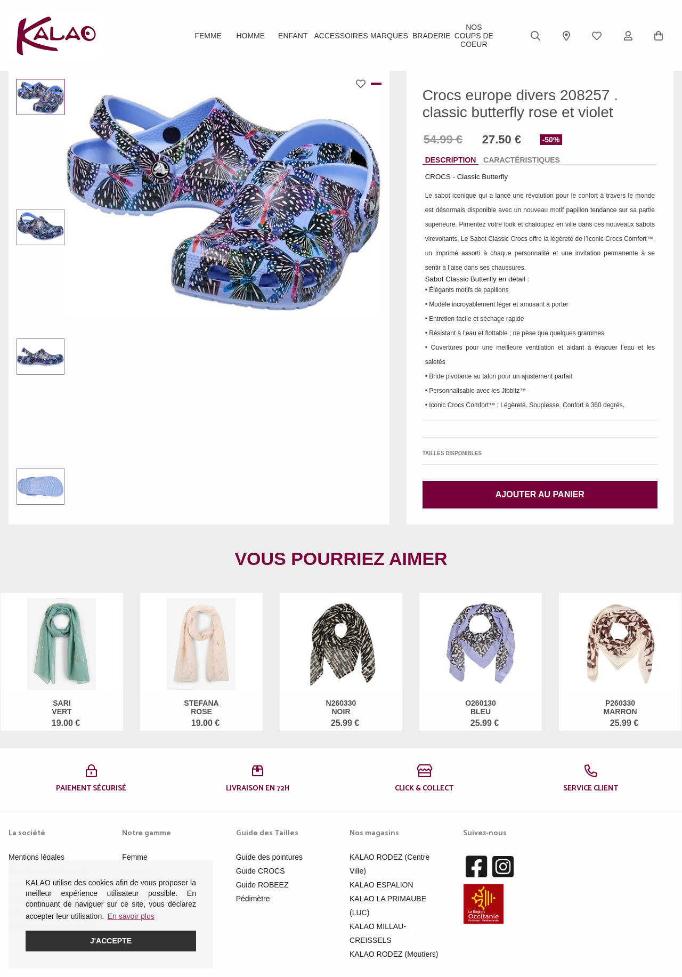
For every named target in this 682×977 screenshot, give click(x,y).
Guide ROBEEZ (262, 885)
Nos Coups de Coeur (473, 36)
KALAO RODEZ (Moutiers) (394, 954)
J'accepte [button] (111, 940)
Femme (208, 35)
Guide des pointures (269, 857)
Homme (250, 35)
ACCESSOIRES (341, 35)
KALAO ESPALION (381, 885)
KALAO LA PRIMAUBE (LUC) (388, 905)
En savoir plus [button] (131, 916)
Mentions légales (36, 857)
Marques (389, 35)
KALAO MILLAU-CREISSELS (378, 933)
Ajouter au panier (540, 494)
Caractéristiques (521, 160)
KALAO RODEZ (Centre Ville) (389, 864)
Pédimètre (253, 898)
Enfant (292, 35)
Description (450, 160)
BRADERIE (431, 35)
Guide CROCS (260, 871)
